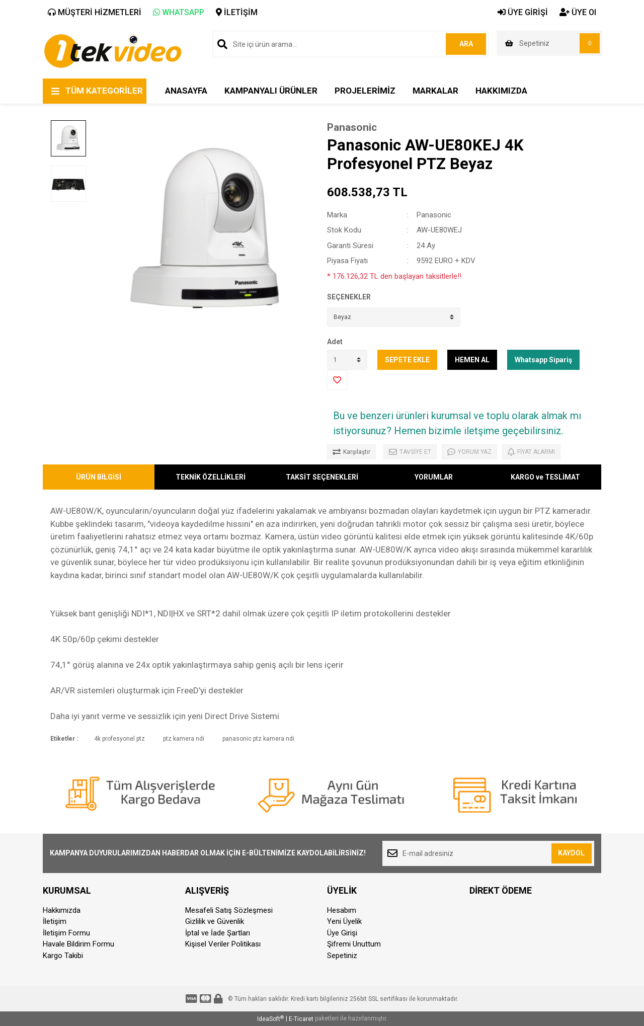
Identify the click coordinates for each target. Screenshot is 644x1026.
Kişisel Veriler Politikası (223, 944)
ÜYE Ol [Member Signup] (577, 12)
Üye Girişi (342, 932)
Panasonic (352, 127)
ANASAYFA (186, 91)
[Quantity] (347, 360)
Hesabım (341, 910)
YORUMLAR (434, 477)
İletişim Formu (66, 932)
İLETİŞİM (237, 12)
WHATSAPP (178, 12)
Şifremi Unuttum (354, 944)
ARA (466, 44)
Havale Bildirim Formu (78, 944)
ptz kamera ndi (183, 738)
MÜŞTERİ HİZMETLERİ (94, 12)
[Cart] (549, 43)
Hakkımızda (61, 910)
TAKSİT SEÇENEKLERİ (322, 477)
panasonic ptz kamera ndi (258, 738)
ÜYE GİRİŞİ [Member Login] (523, 12)
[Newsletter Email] (488, 853)
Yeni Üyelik (344, 921)
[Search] (350, 44)
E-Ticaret (301, 1018)
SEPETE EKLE (407, 360)
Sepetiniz (342, 955)
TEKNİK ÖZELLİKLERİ (211, 477)
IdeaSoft (270, 1019)
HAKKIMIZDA (501, 91)
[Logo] (112, 50)
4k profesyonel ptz (119, 738)
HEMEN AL (472, 360)
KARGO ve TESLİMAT (545, 477)
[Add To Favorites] (337, 380)
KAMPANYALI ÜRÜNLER (270, 91)
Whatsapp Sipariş (543, 360)
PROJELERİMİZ (365, 91)
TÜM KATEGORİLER (104, 91)
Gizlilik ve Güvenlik (214, 921)
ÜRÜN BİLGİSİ (98, 477)
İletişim (54, 921)
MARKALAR (435, 91)
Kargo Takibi (63, 955)
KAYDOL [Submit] (571, 853)
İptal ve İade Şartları (217, 932)
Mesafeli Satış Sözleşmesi (229, 910)
